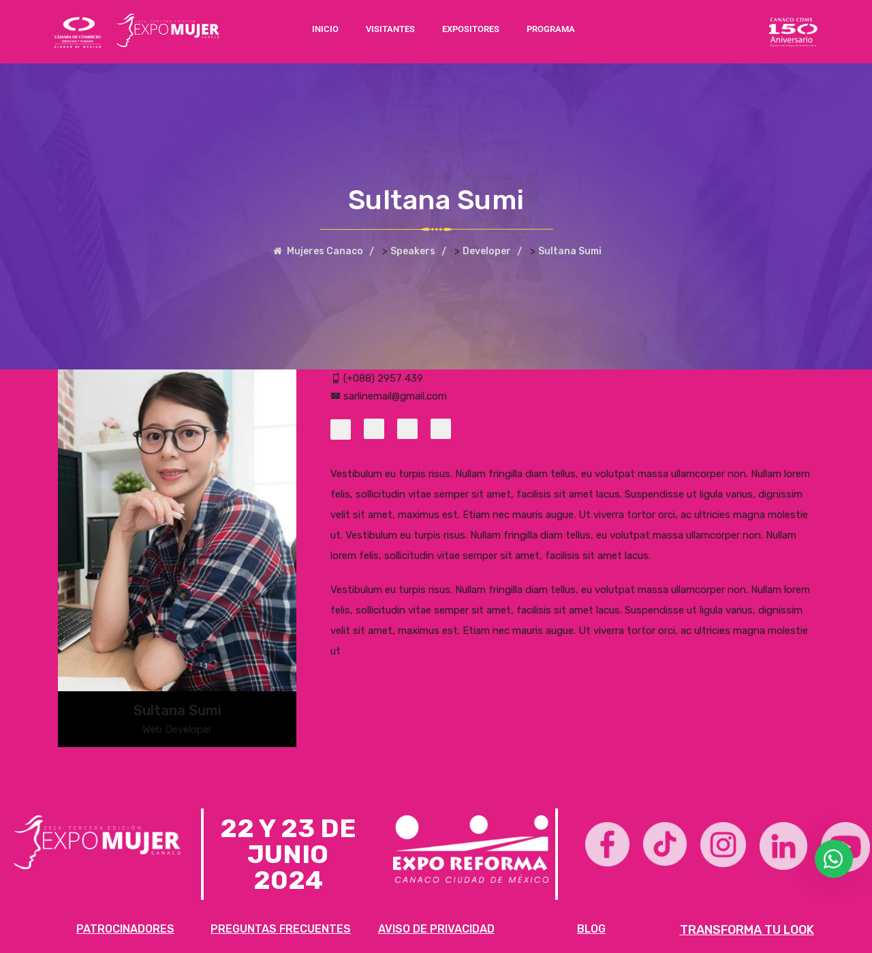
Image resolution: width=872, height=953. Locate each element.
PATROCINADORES (125, 928)
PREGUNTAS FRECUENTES (281, 928)
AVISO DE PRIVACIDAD (436, 928)
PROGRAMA (551, 29)
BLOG (591, 928)
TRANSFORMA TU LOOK (747, 929)
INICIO (325, 29)
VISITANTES (390, 29)
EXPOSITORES (470, 29)
